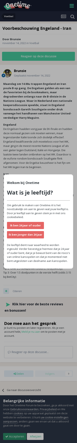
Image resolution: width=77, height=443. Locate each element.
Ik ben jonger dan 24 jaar (25, 234)
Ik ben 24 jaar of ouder (25, 225)
